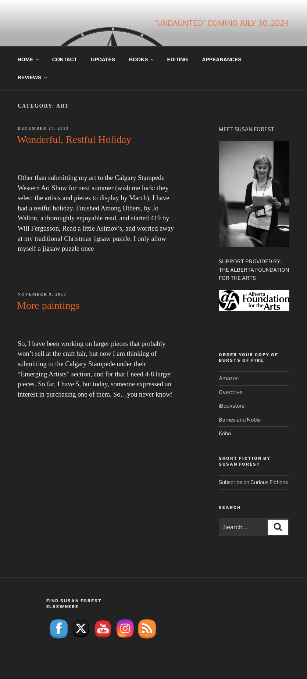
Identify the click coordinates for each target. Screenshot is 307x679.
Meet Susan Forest (246, 129)
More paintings (48, 305)
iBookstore (231, 405)
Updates (103, 59)
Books (142, 59)
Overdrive (230, 392)
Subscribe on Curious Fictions (253, 482)
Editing (177, 59)
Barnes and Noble (240, 419)
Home (29, 59)
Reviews (33, 77)
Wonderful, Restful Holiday (74, 139)
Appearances (221, 59)
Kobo (225, 433)
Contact (64, 59)
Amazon (229, 378)
